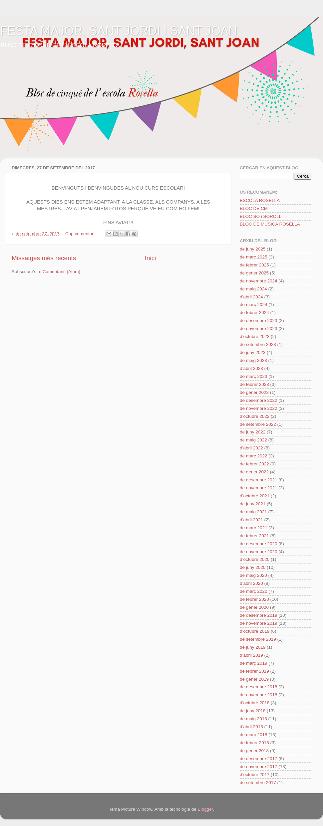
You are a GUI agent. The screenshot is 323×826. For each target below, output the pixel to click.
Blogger (205, 809)
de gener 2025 (254, 272)
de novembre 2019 (258, 623)
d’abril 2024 (251, 296)
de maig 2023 (253, 360)
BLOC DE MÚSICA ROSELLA (270, 224)
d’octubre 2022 (254, 416)
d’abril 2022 (251, 447)
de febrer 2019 (254, 671)
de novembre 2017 (258, 766)
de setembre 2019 (258, 639)
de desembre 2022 (258, 400)
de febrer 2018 (254, 742)
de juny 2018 (252, 710)
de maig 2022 (253, 439)
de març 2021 (253, 527)
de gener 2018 (254, 750)
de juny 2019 (252, 647)
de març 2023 (253, 376)
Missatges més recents (44, 257)
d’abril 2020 (251, 583)
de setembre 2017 (258, 782)
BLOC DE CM (254, 208)
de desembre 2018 (258, 686)
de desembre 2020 (258, 543)
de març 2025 (253, 256)
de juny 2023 (252, 352)
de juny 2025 (252, 249)
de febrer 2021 (254, 535)
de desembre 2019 (258, 615)
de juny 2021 (252, 503)
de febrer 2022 (254, 463)
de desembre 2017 (258, 758)
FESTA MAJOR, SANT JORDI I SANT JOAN (118, 31)
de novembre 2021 (258, 487)
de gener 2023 (254, 392)
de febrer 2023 (254, 384)
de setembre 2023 (258, 344)
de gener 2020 (254, 607)
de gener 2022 (254, 471)
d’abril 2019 (251, 655)
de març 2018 (253, 734)
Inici (150, 257)
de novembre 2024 (258, 280)
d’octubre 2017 (254, 774)
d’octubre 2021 (254, 495)
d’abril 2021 (251, 519)
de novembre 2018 (258, 694)
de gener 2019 (254, 679)
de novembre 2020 (258, 551)
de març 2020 (253, 591)
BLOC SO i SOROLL (260, 216)
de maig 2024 (253, 288)
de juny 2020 (252, 567)
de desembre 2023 (258, 320)
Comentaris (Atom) (61, 271)
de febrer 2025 (254, 264)
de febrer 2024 (254, 312)
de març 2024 (253, 304)
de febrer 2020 (254, 599)
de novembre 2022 (258, 408)
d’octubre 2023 (254, 336)
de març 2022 (253, 455)
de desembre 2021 (258, 479)
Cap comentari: (81, 233)
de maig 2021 (253, 511)
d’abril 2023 (251, 368)
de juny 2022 (252, 431)
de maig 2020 (253, 575)
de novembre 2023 (258, 328)
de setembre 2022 (258, 424)
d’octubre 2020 (254, 559)
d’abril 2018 (251, 726)
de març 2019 (253, 663)
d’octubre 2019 (254, 631)
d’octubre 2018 (254, 702)
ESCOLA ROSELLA (260, 200)
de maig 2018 (253, 718)
